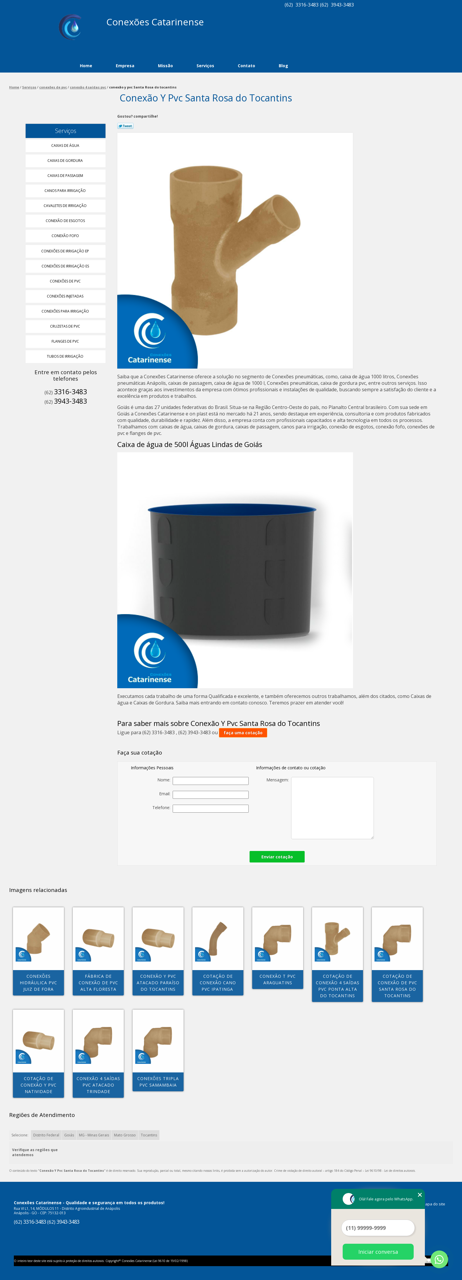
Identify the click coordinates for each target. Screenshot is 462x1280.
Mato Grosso (125, 1135)
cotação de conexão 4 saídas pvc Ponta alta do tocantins (337, 985)
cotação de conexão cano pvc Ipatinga (218, 982)
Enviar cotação (277, 857)
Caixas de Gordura (65, 160)
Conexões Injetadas (65, 296)
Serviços (205, 65)
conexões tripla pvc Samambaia (158, 1082)
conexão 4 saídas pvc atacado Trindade (98, 1085)
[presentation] (207, 830)
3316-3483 (307, 4)
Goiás (69, 1135)
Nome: (203, 781)
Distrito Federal (46, 1135)
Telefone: (200, 809)
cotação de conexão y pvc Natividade (39, 1085)
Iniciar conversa (378, 1251)
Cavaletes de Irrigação (66, 205)
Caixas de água (65, 145)
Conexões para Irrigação (66, 311)
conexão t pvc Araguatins (278, 979)
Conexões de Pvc (66, 281)
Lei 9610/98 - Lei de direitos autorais (390, 1171)
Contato (246, 65)
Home (86, 65)
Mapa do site (433, 1204)
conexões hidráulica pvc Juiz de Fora (38, 982)
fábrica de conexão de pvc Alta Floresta (98, 982)
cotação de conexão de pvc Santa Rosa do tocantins (397, 985)
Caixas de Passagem (65, 175)
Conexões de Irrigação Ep (65, 251)
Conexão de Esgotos (66, 220)
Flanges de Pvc (66, 341)
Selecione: (19, 1135)
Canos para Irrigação (65, 190)
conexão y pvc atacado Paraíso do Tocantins (158, 982)
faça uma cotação (243, 732)
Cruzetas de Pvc (65, 326)
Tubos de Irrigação (65, 356)
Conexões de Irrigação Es (66, 266)
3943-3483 (342, 4)
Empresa (125, 65)
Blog (283, 65)
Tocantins (149, 1135)
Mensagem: (320, 808)
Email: (204, 795)
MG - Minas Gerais (94, 1135)
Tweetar (125, 126)
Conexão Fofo (66, 235)
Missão (165, 65)
